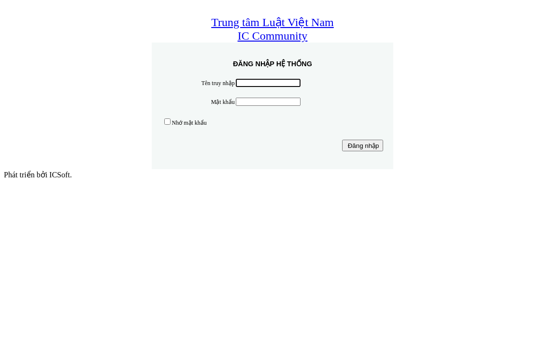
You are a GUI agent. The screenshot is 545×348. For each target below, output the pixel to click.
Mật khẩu (223, 102)
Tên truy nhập (218, 83)
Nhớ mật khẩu (189, 122)
